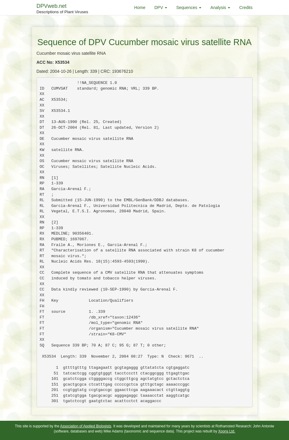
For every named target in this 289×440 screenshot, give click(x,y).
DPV (160, 7)
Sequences (188, 7)
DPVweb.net (62, 9)
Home (139, 7)
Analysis (220, 7)
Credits (245, 7)
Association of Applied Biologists (85, 426)
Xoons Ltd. (226, 431)
